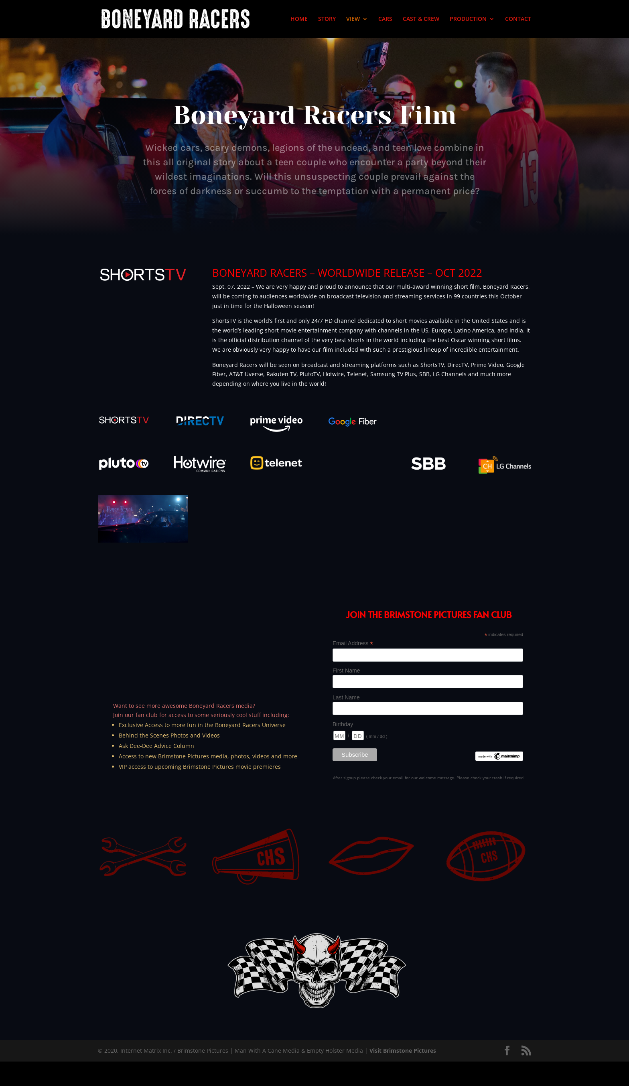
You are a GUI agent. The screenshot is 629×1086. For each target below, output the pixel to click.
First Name (346, 670)
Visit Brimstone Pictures (402, 1050)
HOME (299, 19)
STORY (327, 19)
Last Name (346, 697)
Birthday (343, 724)
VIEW (353, 19)
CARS (385, 19)
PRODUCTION (468, 19)
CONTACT (518, 19)
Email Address (353, 643)
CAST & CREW (421, 19)
